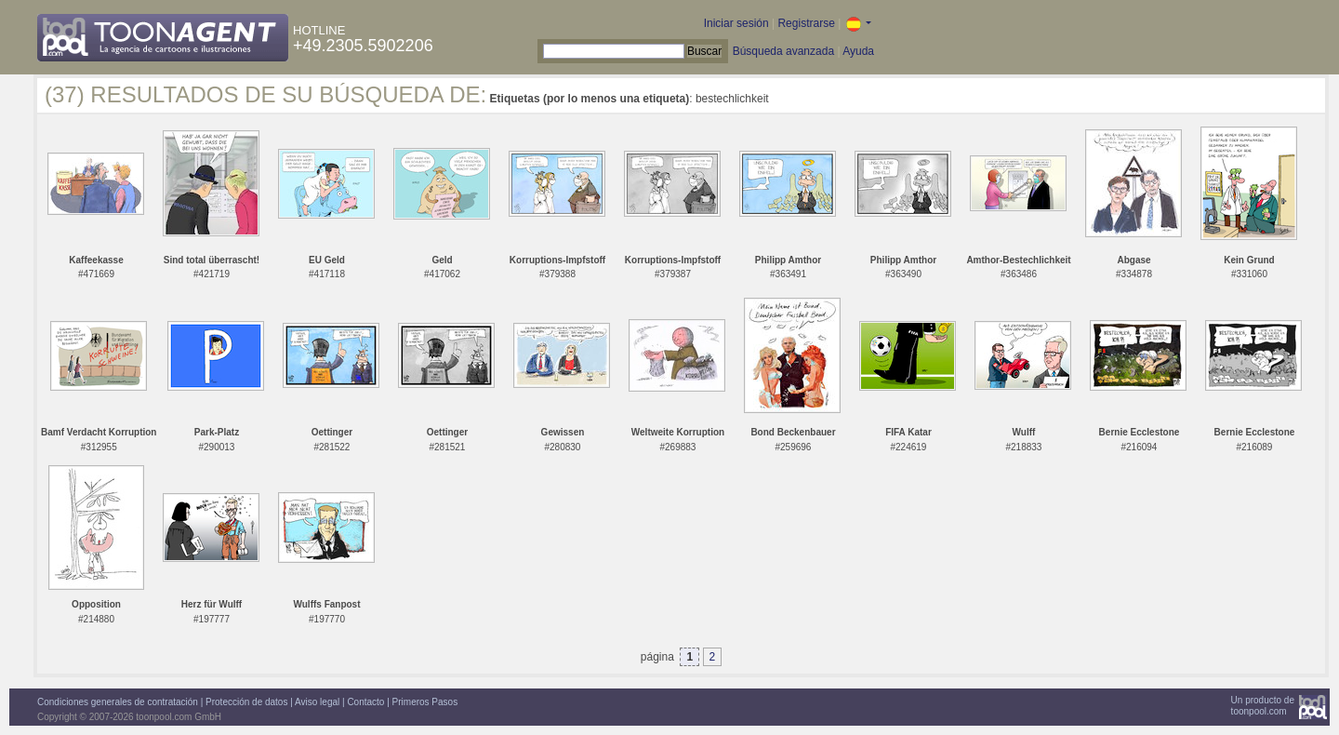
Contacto (365, 702)
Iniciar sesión (736, 23)
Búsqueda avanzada (783, 51)
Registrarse (805, 23)
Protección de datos (246, 702)
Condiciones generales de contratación (117, 702)
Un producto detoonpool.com (1262, 705)
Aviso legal (317, 702)
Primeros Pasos (425, 702)
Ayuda (858, 51)
